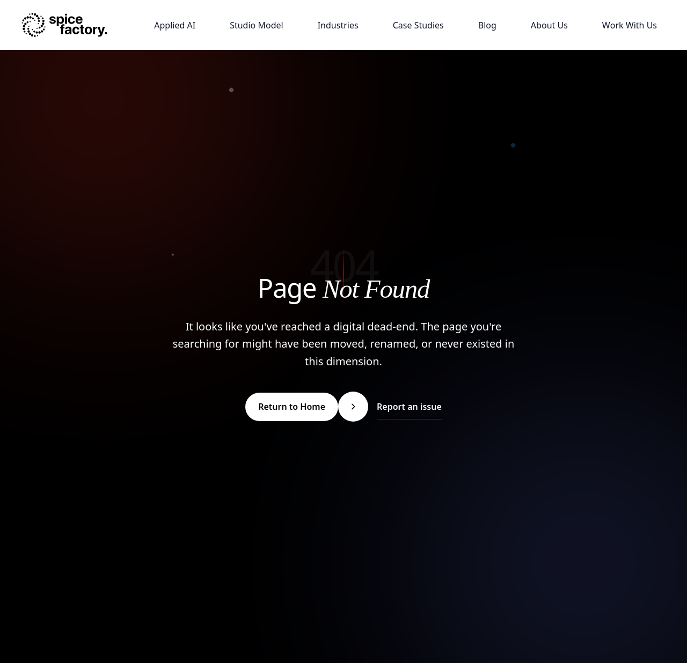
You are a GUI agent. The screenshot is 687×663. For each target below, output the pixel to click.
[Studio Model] (256, 25)
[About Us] (549, 25)
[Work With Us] (630, 25)
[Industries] (338, 25)
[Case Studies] (418, 25)
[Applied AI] (174, 25)
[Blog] (487, 25)
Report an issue (409, 406)
